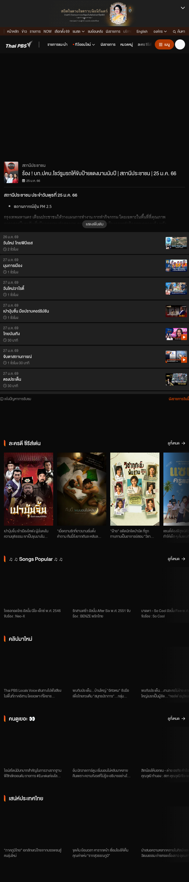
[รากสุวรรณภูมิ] (105, 826)
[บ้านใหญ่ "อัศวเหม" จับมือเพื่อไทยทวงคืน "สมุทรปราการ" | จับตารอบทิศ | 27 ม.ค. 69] (105, 666)
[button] (19, 44)
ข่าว (24, 31)
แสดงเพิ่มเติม (94, 223)
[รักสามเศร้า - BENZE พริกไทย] (105, 586)
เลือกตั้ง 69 (62, 31)
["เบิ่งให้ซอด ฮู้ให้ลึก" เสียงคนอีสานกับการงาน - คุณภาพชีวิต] (36, 666)
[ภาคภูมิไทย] (36, 826)
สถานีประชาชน (34, 165)
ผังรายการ (113, 31)
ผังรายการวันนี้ (179, 398)
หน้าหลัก (13, 31)
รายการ (35, 31)
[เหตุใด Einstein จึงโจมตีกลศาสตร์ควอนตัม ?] (36, 746)
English (142, 31)
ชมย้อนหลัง (95, 31)
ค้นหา (179, 31)
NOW (48, 31)
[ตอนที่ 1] (105, 746)
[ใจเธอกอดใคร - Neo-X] (36, 586)
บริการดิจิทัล (132, 31)
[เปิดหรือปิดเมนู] (164, 44)
